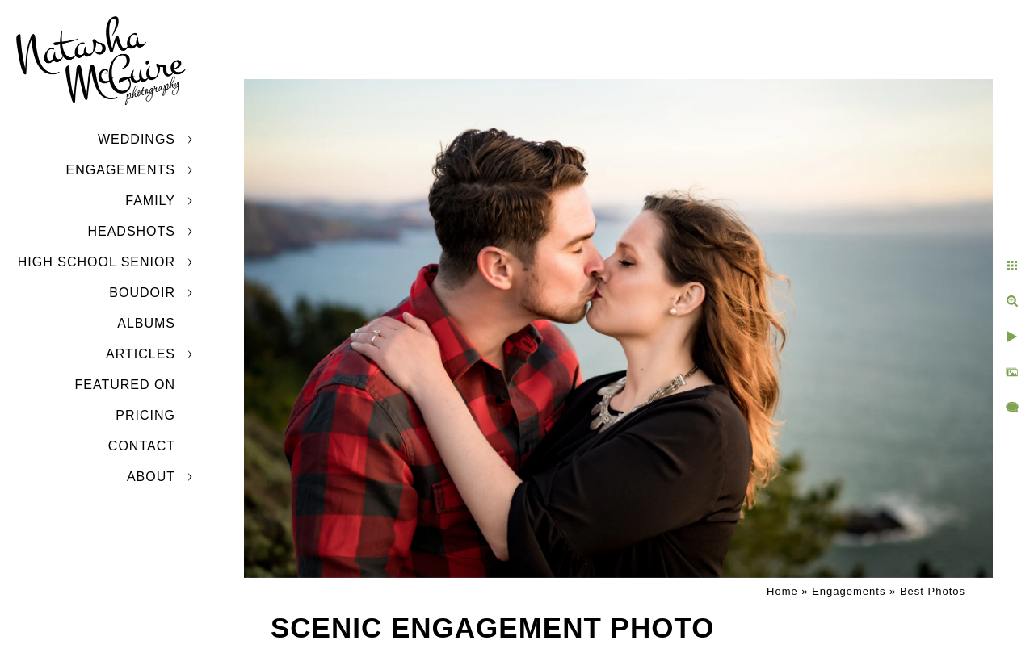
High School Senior (96, 262)
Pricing (145, 415)
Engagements (120, 170)
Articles (140, 354)
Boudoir (142, 292)
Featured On (125, 384)
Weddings (136, 139)
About (151, 476)
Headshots (131, 231)
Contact (141, 446)
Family (150, 200)
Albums (146, 323)
